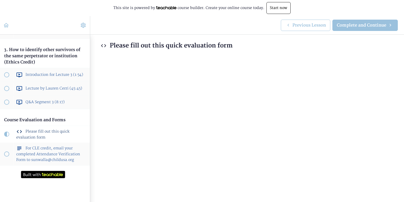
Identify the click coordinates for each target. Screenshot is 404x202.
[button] (6, 25)
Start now (278, 8)
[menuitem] (83, 25)
